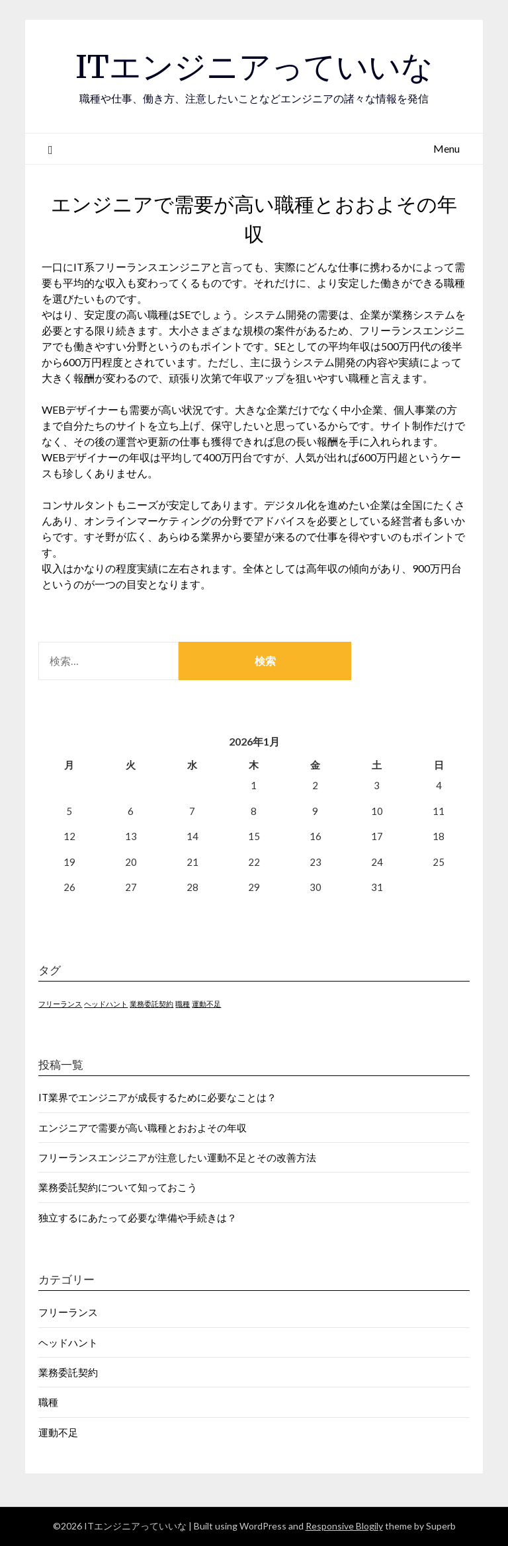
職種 (48, 1402)
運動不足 (58, 1432)
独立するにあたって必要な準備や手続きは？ (137, 1217)
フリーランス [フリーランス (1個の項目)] (60, 1003)
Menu (446, 148)
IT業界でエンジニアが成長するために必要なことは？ (157, 1097)
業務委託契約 (68, 1372)
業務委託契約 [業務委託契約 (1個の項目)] (151, 1003)
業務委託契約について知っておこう (117, 1187)
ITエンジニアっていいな (254, 67)
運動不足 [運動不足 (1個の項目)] (206, 1003)
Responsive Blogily (344, 1525)
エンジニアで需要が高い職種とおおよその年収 (142, 1128)
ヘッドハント (68, 1342)
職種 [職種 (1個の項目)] (182, 1003)
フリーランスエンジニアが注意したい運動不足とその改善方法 (177, 1157)
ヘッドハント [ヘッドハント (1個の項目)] (106, 1003)
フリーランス (68, 1312)
